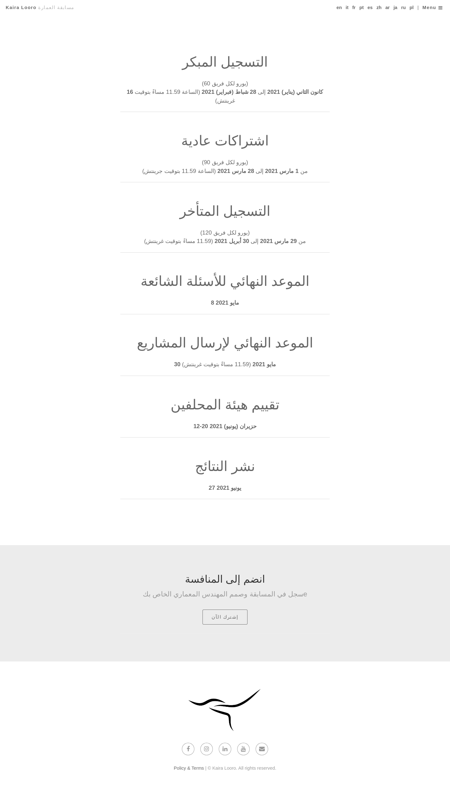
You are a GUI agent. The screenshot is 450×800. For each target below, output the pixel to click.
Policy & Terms (189, 768)
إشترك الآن (225, 617)
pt (361, 7)
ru (403, 7)
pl (411, 7)
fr (354, 7)
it (347, 7)
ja (395, 7)
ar (387, 7)
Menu (429, 7)
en (339, 7)
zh (379, 7)
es (370, 7)
